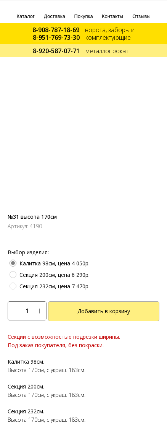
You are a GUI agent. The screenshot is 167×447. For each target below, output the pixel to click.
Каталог (26, 16)
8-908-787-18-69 (55, 30)
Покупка (83, 16)
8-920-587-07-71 (56, 51)
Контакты (112, 16)
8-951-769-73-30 (56, 37)
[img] (26, 9)
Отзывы (141, 16)
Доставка (54, 16)
